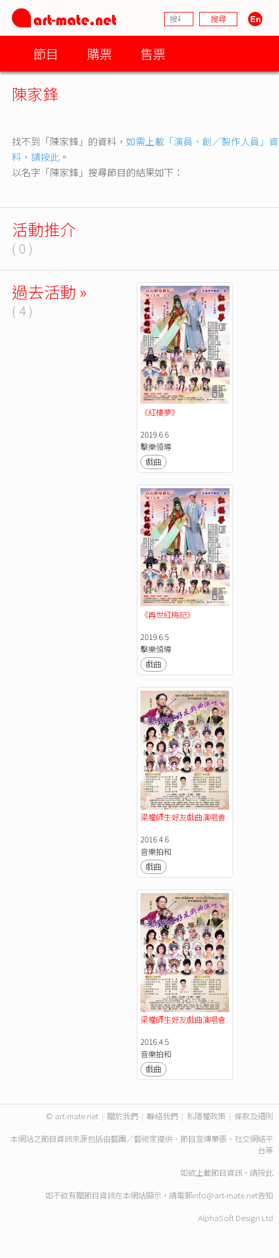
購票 (99, 53)
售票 (152, 53)
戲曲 (153, 461)
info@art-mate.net (225, 1195)
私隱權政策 (206, 1116)
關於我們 (122, 1116)
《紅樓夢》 (159, 412)
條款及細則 (253, 1116)
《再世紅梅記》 (167, 614)
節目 (45, 53)
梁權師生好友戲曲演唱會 (182, 817)
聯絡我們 (162, 1116)
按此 (265, 1172)
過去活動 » (49, 291)
